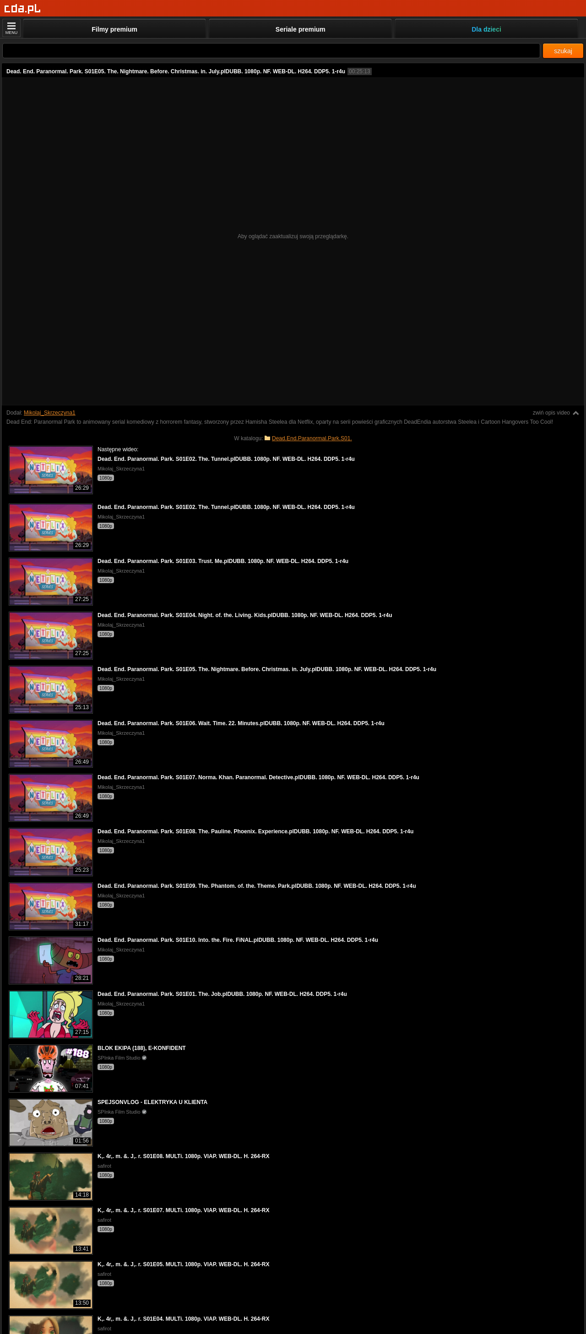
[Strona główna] (23, 9)
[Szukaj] (271, 50)
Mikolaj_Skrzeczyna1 (50, 413)
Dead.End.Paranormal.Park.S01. (312, 438)
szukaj (563, 51)
